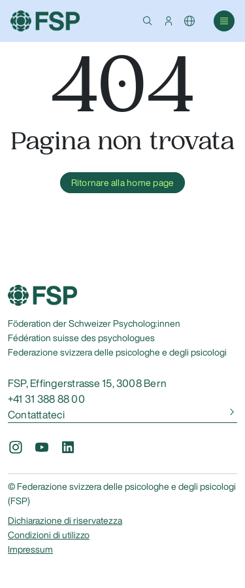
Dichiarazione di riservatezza (65, 520)
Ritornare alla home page (122, 182)
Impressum (30, 549)
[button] (147, 20)
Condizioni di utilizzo (49, 535)
